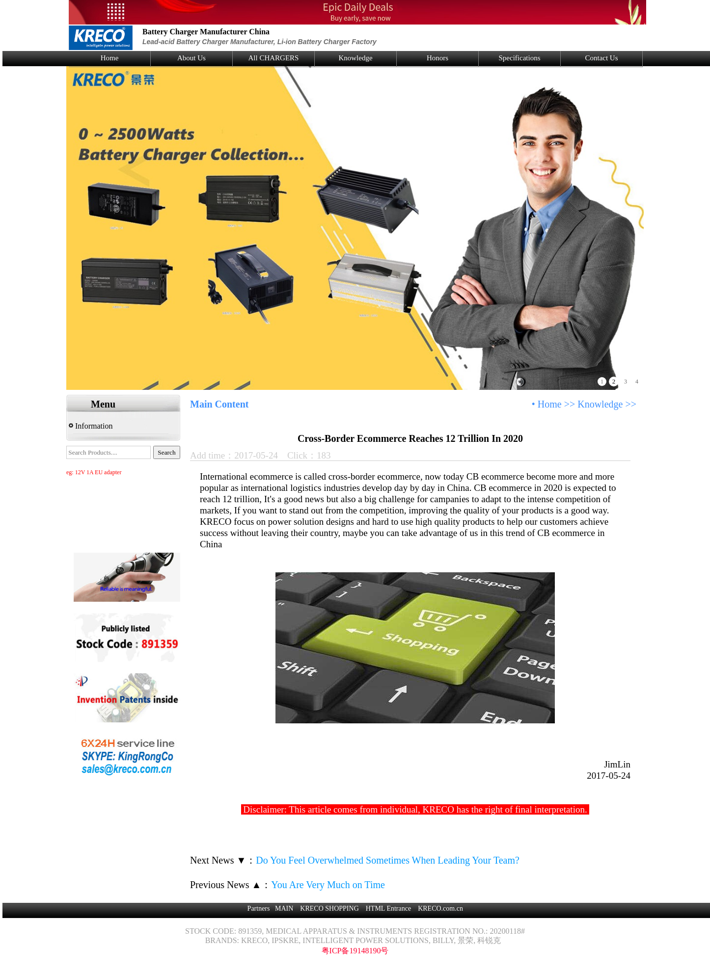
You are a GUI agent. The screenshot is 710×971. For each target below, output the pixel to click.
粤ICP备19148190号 (355, 950)
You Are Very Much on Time (328, 884)
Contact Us (601, 58)
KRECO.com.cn (440, 908)
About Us (191, 58)
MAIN (284, 908)
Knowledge (355, 58)
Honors (437, 58)
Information (90, 426)
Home (110, 58)
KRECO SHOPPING (329, 908)
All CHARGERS (273, 58)
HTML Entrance (388, 908)
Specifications (520, 58)
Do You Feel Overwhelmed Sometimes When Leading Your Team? (387, 860)
